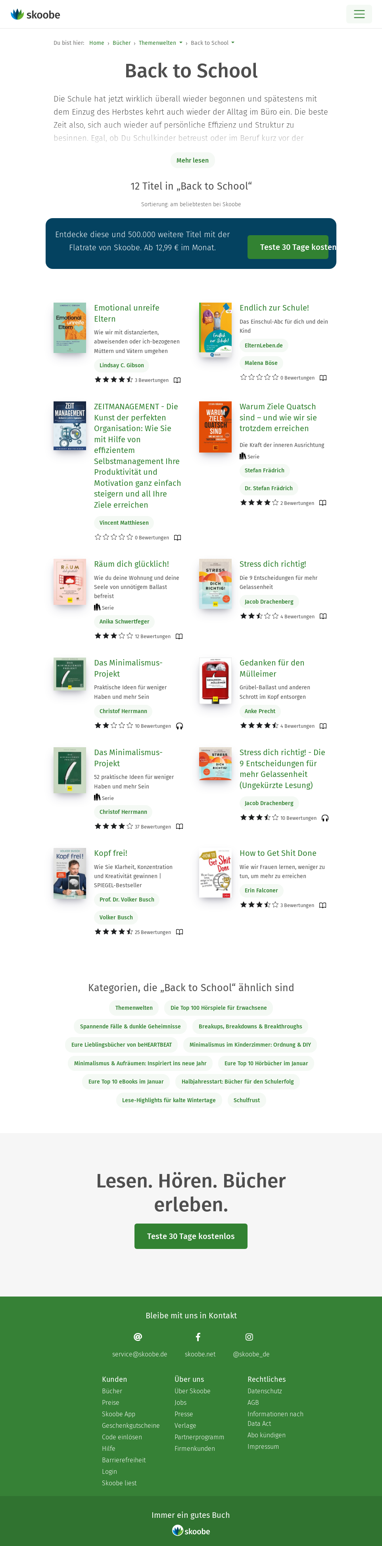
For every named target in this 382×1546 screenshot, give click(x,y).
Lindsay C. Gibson (122, 365)
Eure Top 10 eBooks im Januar (126, 1081)
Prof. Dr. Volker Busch (127, 899)
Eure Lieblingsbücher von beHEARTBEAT (121, 1045)
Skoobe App (118, 1414)
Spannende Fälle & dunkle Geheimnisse (130, 1026)
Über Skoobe (193, 1391)
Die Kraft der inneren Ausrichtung (282, 445)
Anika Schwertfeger (125, 621)
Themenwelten (157, 43)
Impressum (263, 1446)
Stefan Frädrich (264, 470)
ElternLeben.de (264, 345)
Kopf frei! (110, 853)
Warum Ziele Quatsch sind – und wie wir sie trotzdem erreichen (278, 417)
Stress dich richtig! (273, 564)
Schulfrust (247, 1100)
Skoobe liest (119, 1483)
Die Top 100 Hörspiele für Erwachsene (219, 1008)
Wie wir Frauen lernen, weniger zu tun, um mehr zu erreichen (282, 872)
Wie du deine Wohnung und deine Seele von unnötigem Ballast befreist (136, 587)
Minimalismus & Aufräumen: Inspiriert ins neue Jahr (140, 1063)
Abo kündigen (267, 1435)
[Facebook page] (200, 1345)
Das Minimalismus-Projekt (128, 668)
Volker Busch (116, 917)
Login (109, 1471)
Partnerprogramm (200, 1437)
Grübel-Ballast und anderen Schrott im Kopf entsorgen (275, 692)
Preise (110, 1402)
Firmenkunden (195, 1448)
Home (96, 43)
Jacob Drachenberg (269, 601)
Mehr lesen (193, 160)
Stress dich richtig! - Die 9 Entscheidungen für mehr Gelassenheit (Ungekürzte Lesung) (282, 769)
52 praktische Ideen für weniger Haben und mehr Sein (134, 782)
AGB (253, 1402)
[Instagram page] (251, 1345)
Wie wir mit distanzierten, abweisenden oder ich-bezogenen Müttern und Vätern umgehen (137, 341)
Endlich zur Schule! (274, 308)
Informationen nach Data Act (275, 1418)
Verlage (185, 1425)
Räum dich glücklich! (131, 564)
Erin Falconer (261, 890)
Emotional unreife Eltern (126, 313)
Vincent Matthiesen (124, 523)
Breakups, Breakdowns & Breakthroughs (250, 1026)
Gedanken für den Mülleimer (272, 668)
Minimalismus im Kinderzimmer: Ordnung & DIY (250, 1045)
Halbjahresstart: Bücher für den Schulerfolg (238, 1081)
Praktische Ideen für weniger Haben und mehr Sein (130, 692)
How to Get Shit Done (278, 853)
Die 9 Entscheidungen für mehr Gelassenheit (278, 583)
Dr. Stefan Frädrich (269, 488)
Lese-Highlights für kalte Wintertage (169, 1100)
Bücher (122, 43)
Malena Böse (261, 363)
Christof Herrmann (123, 711)
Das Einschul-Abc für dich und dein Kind (284, 326)
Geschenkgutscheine (130, 1425)
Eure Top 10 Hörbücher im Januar (266, 1063)
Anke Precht (260, 711)
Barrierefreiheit (124, 1460)
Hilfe (108, 1448)
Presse (184, 1414)
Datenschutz (265, 1391)
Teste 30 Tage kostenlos (294, 247)
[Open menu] (359, 14)
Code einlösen (122, 1437)
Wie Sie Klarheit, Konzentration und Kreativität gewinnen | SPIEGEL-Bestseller (133, 876)
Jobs (180, 1402)
